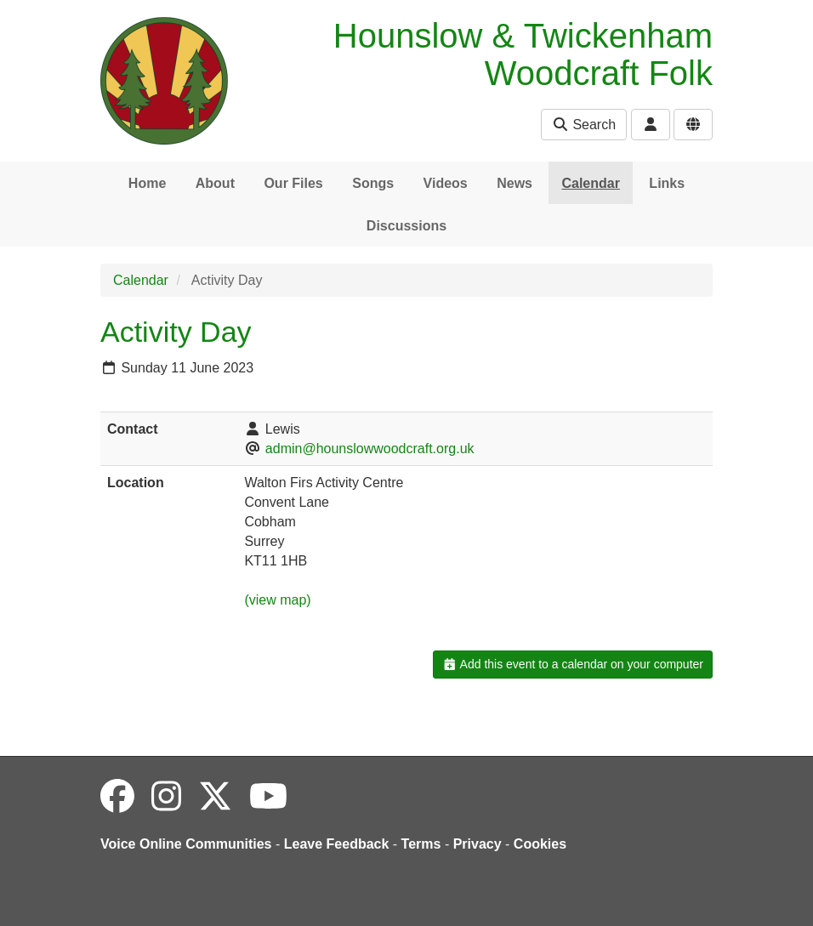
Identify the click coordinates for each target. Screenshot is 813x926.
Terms (421, 844)
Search (584, 124)
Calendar (590, 183)
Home (147, 183)
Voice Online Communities (186, 844)
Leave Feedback (336, 844)
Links (667, 183)
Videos (446, 183)
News (514, 183)
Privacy (477, 844)
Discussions (406, 226)
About (215, 183)
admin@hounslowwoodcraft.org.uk (370, 448)
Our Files (293, 183)
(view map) (277, 600)
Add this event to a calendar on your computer (572, 664)
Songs (373, 183)
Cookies (540, 844)
